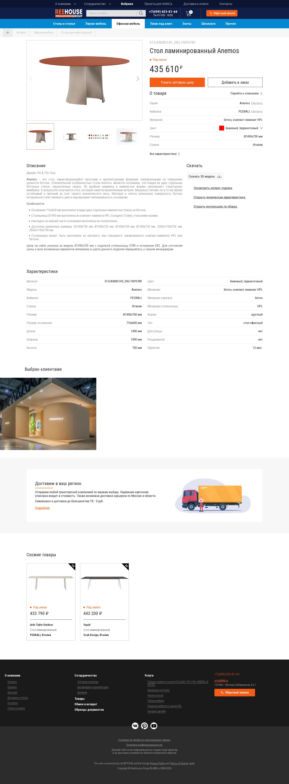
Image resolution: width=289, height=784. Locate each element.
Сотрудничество (95, 4)
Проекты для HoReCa (158, 4)
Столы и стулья (64, 23)
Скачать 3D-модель (202, 176)
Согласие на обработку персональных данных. (144, 740)
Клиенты (12, 681)
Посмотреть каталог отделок (213, 188)
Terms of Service (179, 763)
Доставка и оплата (195, 4)
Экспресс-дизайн (156, 711)
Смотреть (257, 103)
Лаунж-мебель (95, 23)
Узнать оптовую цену (177, 82)
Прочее (231, 23)
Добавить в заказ (235, 82)
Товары (80, 699)
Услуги (149, 675)
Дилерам (82, 692)
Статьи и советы (16, 708)
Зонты (186, 23)
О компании (63, 4)
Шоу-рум (12, 692)
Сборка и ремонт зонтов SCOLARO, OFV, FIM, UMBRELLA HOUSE (177, 683)
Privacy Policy (157, 763)
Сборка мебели (155, 700)
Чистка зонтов (155, 695)
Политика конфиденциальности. (144, 744)
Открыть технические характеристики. (220, 197)
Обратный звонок (222, 13)
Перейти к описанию (244, 93)
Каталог (21, 32)
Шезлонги (208, 23)
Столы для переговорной (76, 32)
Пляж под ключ (161, 23)
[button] (138, 78)
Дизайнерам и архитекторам (92, 687)
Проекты (12, 687)
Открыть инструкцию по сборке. (216, 206)
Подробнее (42, 508)
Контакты (226, 4)
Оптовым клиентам (87, 681)
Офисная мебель (128, 23)
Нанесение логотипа (158, 690)
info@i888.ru (221, 680)
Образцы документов (89, 709)
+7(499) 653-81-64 (163, 13)
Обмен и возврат (86, 704)
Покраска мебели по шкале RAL (164, 706)
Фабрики (127, 4)
